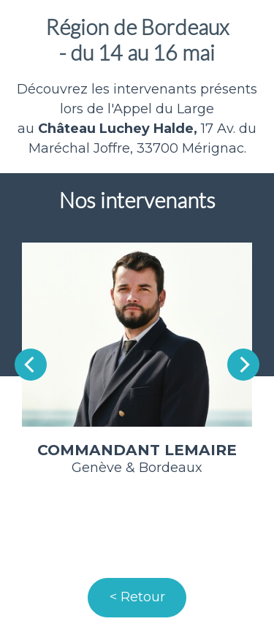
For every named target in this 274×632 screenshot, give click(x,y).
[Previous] (31, 365)
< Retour (137, 597)
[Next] (243, 365)
